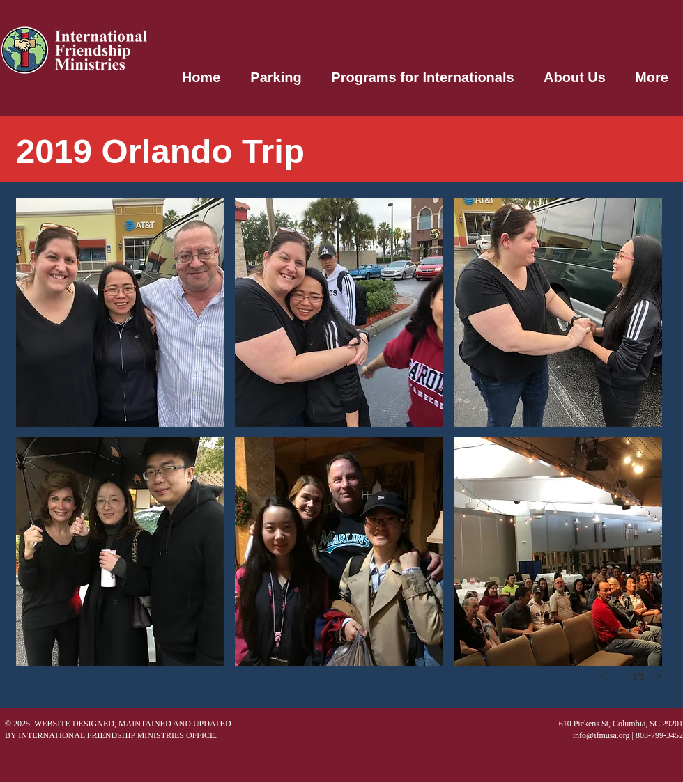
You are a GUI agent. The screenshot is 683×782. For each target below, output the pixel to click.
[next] (658, 676)
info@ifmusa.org (601, 735)
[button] (120, 312)
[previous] (602, 676)
